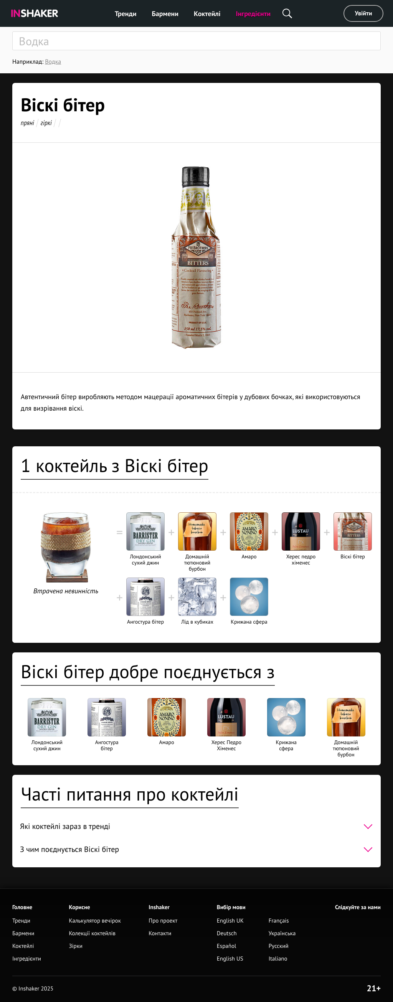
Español (226, 946)
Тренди (126, 13)
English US (230, 958)
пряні (27, 122)
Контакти (160, 933)
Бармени (165, 13)
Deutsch (227, 933)
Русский (279, 946)
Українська (282, 933)
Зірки (76, 946)
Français (279, 920)
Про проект (163, 920)
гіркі (46, 122)
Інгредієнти (253, 13)
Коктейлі (207, 13)
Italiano (278, 958)
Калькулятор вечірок (95, 920)
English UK (230, 920)
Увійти (363, 13)
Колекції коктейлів (92, 933)
